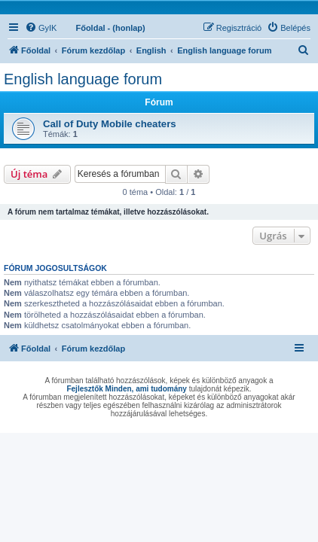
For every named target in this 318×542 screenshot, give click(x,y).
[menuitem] (41, 28)
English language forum (83, 79)
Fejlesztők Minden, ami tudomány (126, 389)
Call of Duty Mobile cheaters (109, 123)
